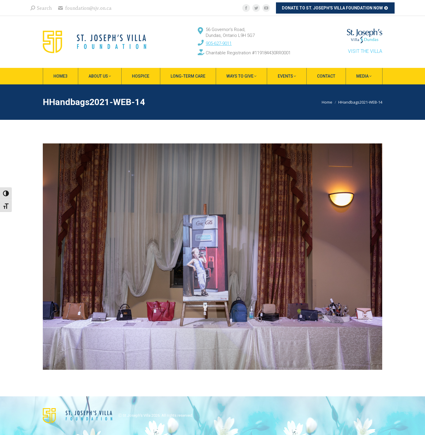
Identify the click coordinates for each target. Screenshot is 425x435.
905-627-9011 (219, 43)
